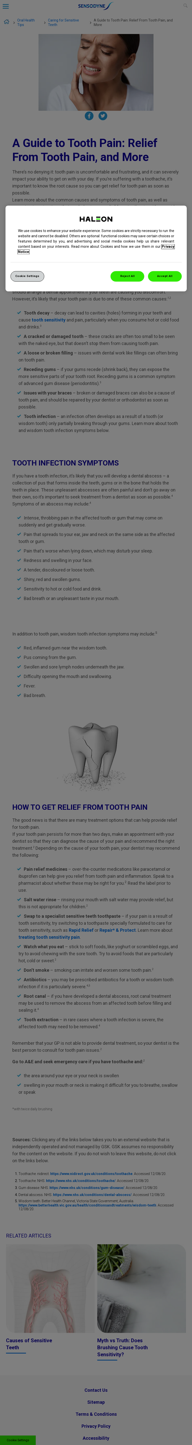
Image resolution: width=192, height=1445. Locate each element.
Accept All (164, 276)
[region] (96, 248)
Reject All (127, 276)
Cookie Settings (27, 276)
